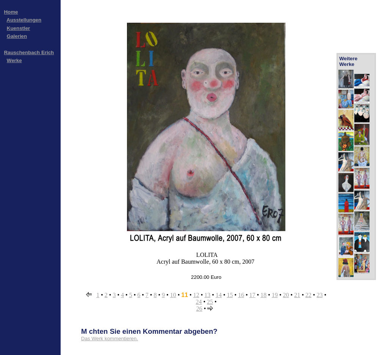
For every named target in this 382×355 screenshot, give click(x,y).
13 (207, 295)
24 (199, 302)
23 (319, 295)
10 (173, 295)
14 (219, 295)
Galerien (17, 36)
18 (263, 295)
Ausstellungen (23, 20)
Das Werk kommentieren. (109, 338)
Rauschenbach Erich (29, 52)
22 (308, 295)
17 (252, 295)
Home (11, 12)
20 (286, 295)
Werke (14, 60)
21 (297, 295)
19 (275, 295)
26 (199, 308)
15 (230, 295)
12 (196, 295)
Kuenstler (18, 28)
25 (210, 302)
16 (241, 295)
